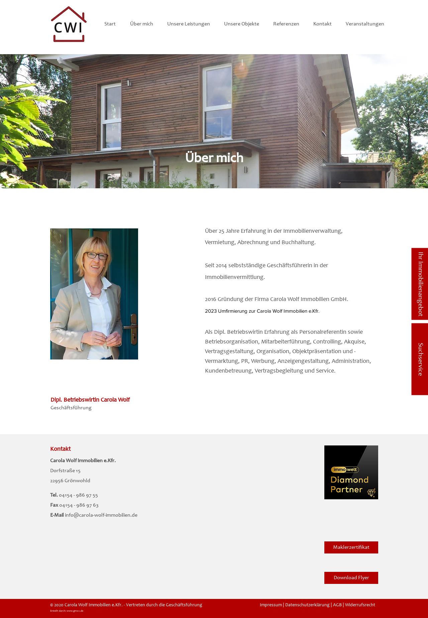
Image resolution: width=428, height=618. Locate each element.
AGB (337, 605)
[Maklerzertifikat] (351, 547)
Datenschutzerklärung (307, 605)
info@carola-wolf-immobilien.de (101, 515)
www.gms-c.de (75, 611)
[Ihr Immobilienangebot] (419, 284)
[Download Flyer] (351, 578)
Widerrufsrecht (360, 605)
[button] (143, 24)
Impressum (271, 605)
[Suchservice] (419, 359)
